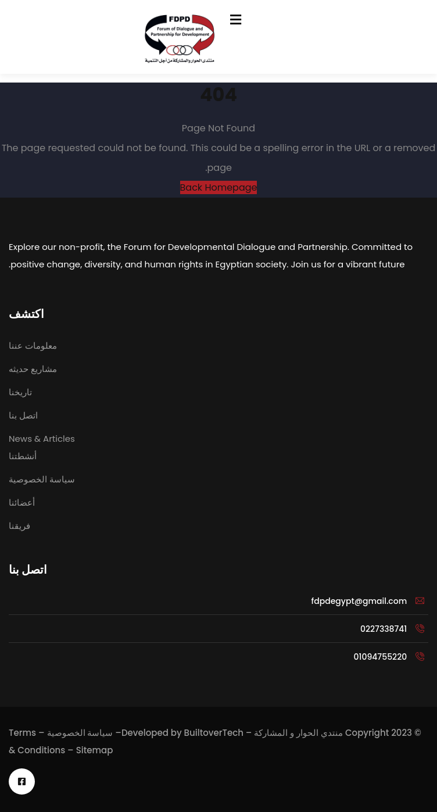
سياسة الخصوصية (80, 733)
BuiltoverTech (213, 733)
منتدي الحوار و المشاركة (298, 733)
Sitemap (94, 750)
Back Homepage (218, 187)
